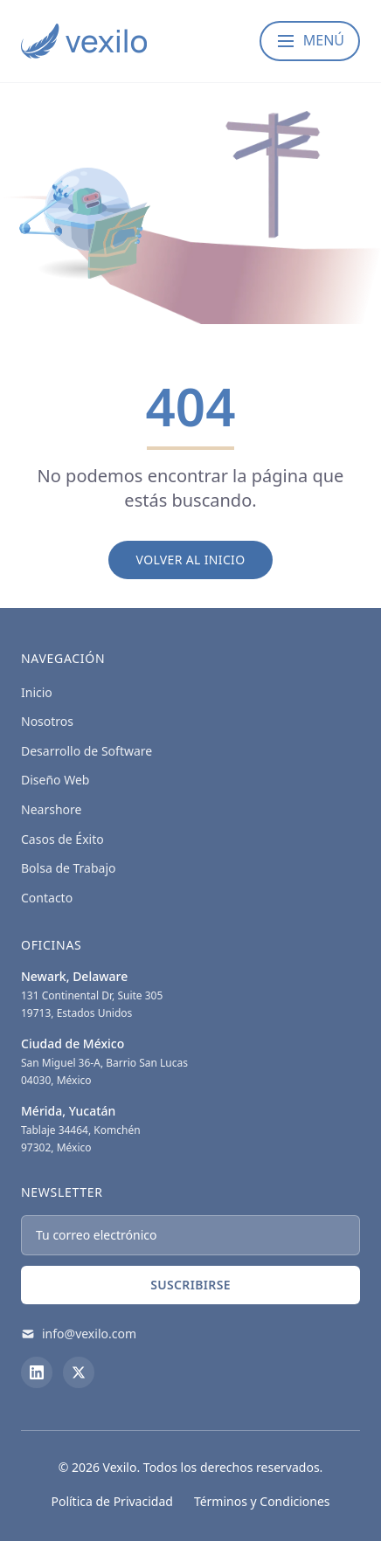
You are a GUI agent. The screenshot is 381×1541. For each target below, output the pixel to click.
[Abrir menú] (310, 41)
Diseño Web (55, 779)
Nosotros (47, 721)
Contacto (47, 897)
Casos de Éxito (62, 839)
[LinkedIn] (36, 1372)
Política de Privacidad (111, 1501)
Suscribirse (190, 1284)
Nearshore (51, 809)
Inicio (36, 692)
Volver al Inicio (191, 559)
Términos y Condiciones (262, 1501)
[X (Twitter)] (78, 1372)
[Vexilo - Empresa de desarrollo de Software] (84, 41)
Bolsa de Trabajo (68, 868)
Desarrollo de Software (86, 751)
